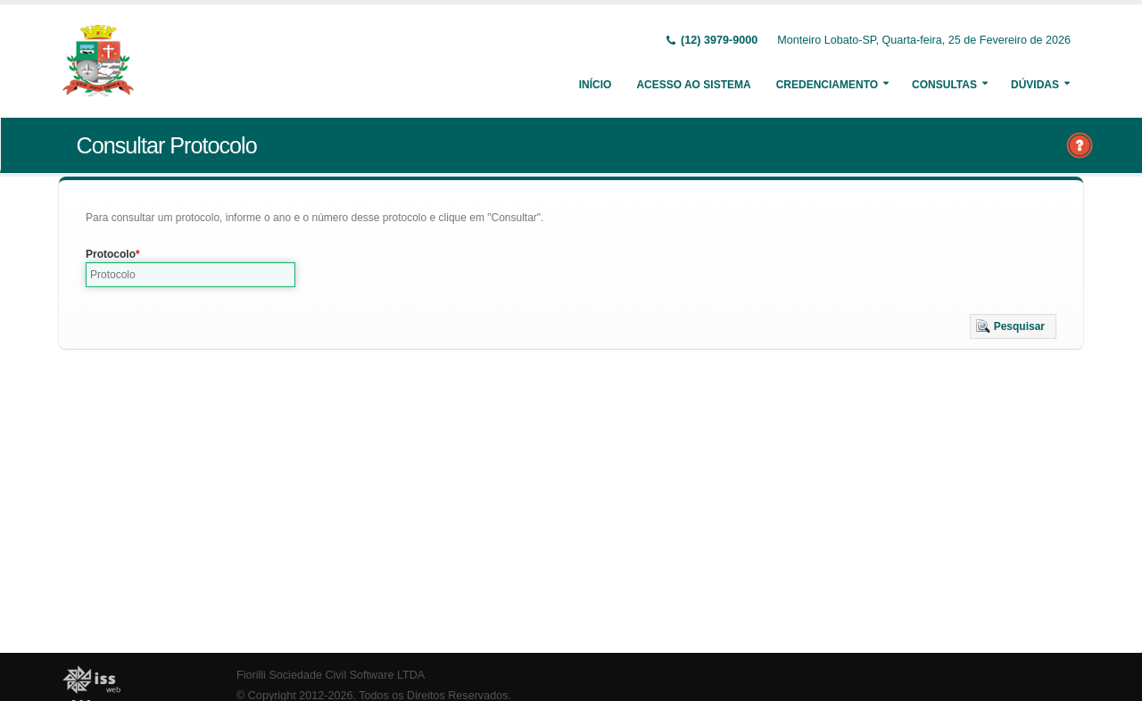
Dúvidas (1035, 84)
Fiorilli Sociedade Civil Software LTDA (330, 675)
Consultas (944, 84)
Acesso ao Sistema (693, 84)
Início (595, 84)
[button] (1013, 326)
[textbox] (190, 274)
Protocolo (111, 254)
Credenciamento (827, 84)
